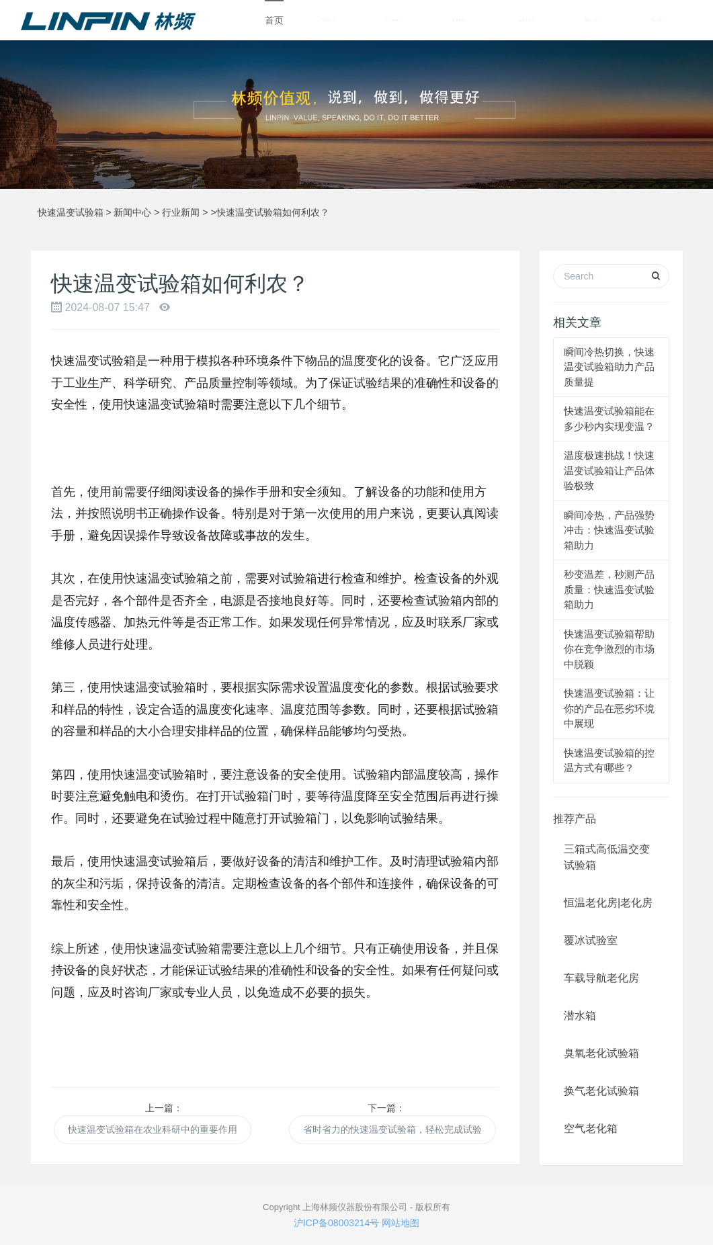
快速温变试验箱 (70, 212)
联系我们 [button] (659, 20)
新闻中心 (132, 212)
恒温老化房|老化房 (608, 902)
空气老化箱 (591, 1128)
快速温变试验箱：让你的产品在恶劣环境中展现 (609, 708)
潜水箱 (580, 1015)
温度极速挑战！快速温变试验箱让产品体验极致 (609, 470)
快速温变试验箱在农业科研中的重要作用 (152, 1129)
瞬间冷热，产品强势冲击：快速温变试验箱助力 (609, 530)
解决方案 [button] (593, 20)
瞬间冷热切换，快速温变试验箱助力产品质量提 (609, 367)
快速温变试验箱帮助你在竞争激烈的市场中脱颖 (609, 649)
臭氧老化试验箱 (601, 1053)
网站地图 (400, 1222)
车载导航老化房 (601, 978)
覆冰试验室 (591, 940)
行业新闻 (181, 212)
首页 (274, 20)
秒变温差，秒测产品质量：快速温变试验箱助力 (609, 589)
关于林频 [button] (393, 20)
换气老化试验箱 (601, 1091)
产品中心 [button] (327, 20)
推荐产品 (574, 818)
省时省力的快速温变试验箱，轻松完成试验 (392, 1129)
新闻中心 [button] (460, 20)
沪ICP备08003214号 (337, 1222)
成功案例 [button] (526, 20)
